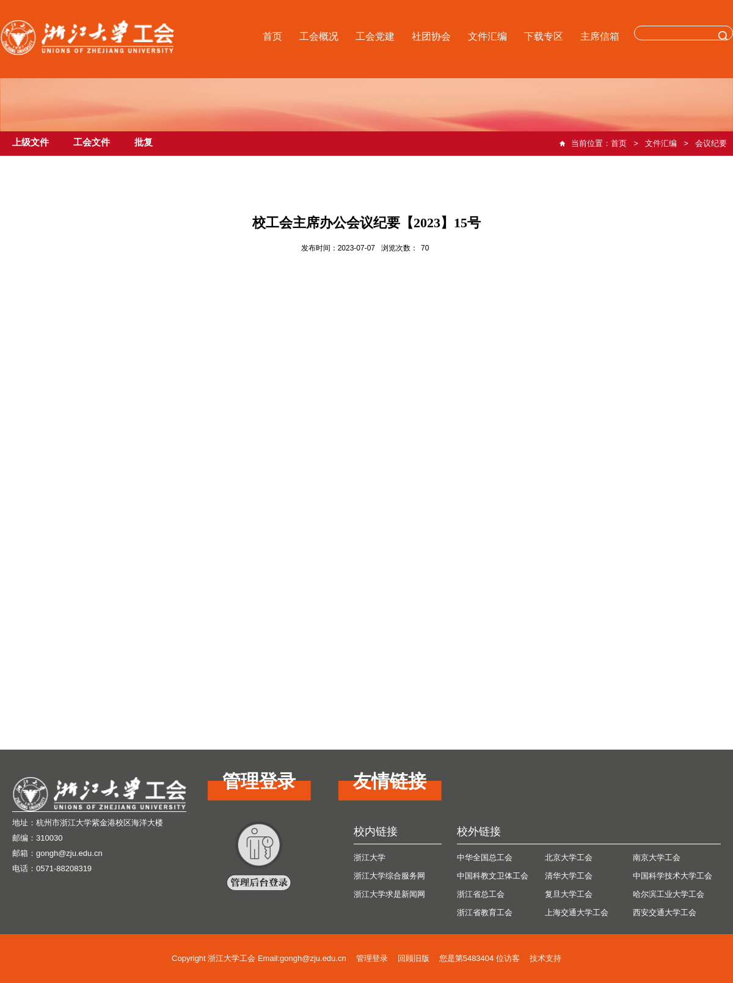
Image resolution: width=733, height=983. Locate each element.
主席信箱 (599, 36)
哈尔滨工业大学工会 (668, 894)
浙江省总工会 (481, 894)
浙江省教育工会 (484, 912)
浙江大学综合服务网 (389, 875)
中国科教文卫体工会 (492, 875)
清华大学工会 (569, 875)
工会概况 (318, 36)
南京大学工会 (656, 857)
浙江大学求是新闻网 (389, 894)
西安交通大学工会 (664, 912)
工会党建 (375, 36)
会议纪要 (711, 143)
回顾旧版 (413, 958)
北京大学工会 (569, 857)
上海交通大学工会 (576, 912)
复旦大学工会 (569, 894)
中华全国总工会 (484, 857)
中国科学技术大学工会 (672, 875)
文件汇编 (487, 36)
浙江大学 (369, 857)
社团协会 (431, 36)
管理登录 (372, 958)
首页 (272, 36)
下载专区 (543, 36)
